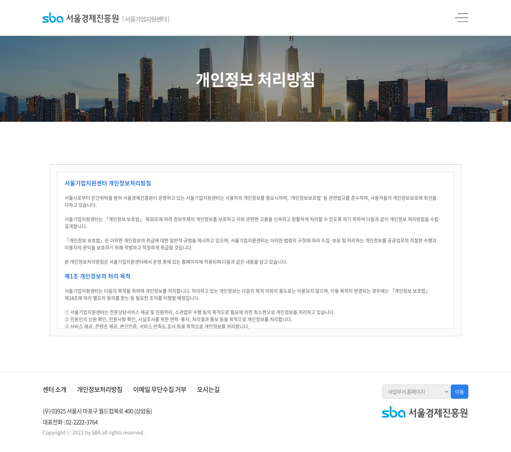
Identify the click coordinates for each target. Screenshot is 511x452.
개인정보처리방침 (99, 389)
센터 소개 (54, 389)
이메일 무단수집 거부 (159, 389)
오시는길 (208, 389)
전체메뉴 (461, 17)
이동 (459, 391)
